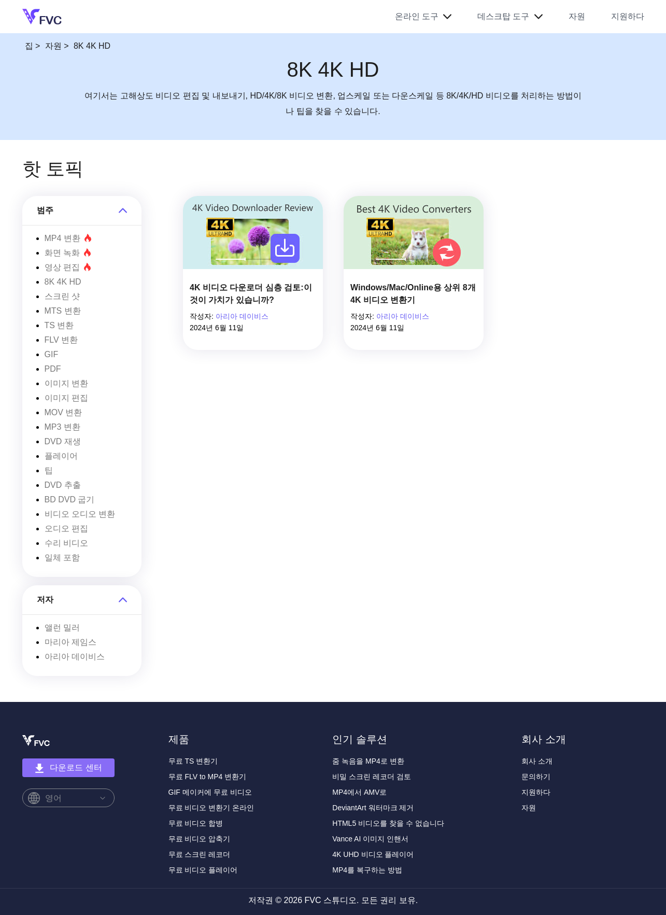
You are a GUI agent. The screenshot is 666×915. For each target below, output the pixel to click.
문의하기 (535, 776)
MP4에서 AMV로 (359, 792)
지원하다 (627, 16)
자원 (577, 16)
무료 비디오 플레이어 (203, 870)
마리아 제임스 (70, 642)
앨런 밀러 (62, 627)
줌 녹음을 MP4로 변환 (368, 761)
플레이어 (61, 456)
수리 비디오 (66, 543)
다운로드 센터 (68, 768)
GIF (52, 354)
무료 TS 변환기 (193, 761)
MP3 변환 (62, 427)
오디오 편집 (66, 528)
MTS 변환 (63, 310)
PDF (53, 368)
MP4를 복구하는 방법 (367, 870)
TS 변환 (59, 325)
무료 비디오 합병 (195, 823)
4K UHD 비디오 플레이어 (373, 854)
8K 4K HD (63, 281)
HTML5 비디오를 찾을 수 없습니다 (388, 823)
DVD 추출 (63, 485)
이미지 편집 (66, 397)
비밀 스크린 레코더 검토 (371, 776)
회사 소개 (536, 761)
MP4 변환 (68, 238)
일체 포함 (62, 557)
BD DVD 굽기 (70, 499)
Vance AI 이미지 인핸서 (370, 839)
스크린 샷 (62, 296)
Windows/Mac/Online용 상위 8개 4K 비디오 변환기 (413, 293)
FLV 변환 (61, 339)
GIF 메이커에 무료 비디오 (210, 792)
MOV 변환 (63, 412)
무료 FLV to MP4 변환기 (207, 776)
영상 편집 (68, 267)
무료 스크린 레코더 (199, 854)
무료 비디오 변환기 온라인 (211, 808)
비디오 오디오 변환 (80, 514)
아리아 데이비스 (75, 656)
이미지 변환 (66, 383)
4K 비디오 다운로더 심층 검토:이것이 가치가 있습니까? (251, 293)
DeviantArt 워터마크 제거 (373, 808)
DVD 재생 (63, 441)
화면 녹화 (68, 252)
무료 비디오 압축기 (199, 839)
